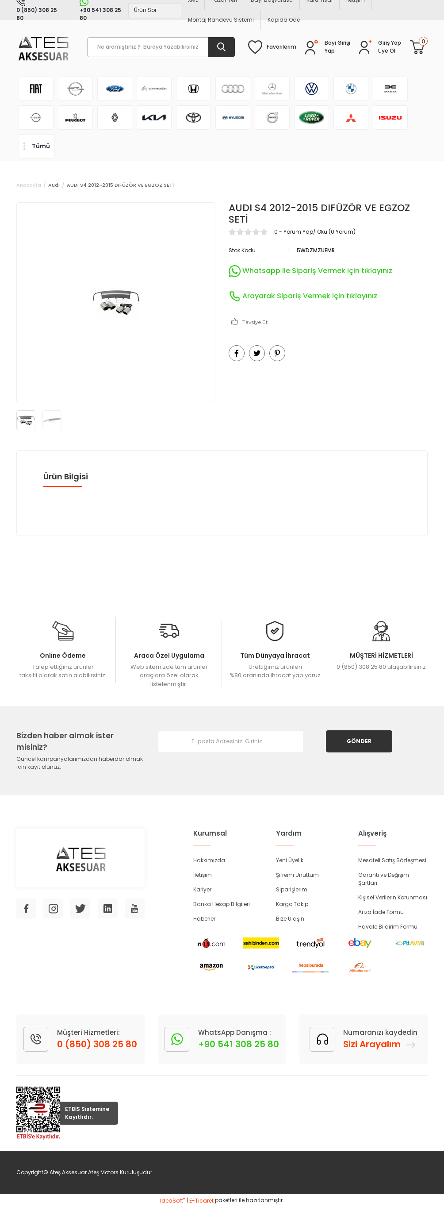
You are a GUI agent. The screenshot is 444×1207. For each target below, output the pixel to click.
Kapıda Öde (284, 19)
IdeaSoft (172, 1200)
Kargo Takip (292, 904)
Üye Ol (386, 50)
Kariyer (202, 889)
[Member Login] (389, 43)
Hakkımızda (209, 860)
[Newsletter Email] (231, 741)
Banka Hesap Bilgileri (221, 904)
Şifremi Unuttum (297, 875)
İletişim (202, 875)
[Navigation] (37, 146)
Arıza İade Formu (381, 912)
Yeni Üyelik (289, 860)
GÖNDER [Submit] (359, 741)
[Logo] (43, 47)
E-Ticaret (201, 1200)
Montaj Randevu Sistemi (221, 19)
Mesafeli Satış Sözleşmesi (392, 860)
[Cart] (417, 47)
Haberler (204, 918)
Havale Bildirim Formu (387, 926)
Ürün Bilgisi (65, 476)
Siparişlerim (291, 889)
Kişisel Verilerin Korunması (392, 897)
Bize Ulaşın (290, 918)
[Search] (161, 47)
